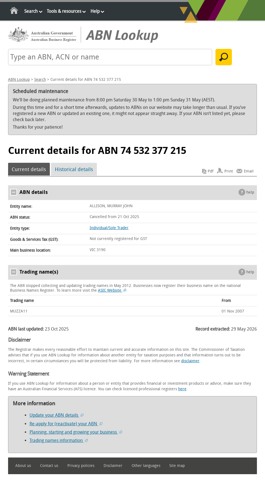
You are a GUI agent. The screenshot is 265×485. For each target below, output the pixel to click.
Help (95, 11)
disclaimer (190, 361)
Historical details (74, 169)
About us (23, 465)
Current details (29, 169)
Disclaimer (113, 465)
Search (31, 11)
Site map (177, 465)
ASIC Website (112, 290)
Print (228, 171)
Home (14, 11)
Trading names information (59, 440)
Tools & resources (64, 11)
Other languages (146, 465)
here (182, 389)
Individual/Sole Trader (109, 228)
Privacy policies (80, 465)
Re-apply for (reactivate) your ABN (66, 423)
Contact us (49, 465)
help (250, 192)
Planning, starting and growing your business (76, 432)
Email (249, 171)
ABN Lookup (19, 79)
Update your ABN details (56, 415)
